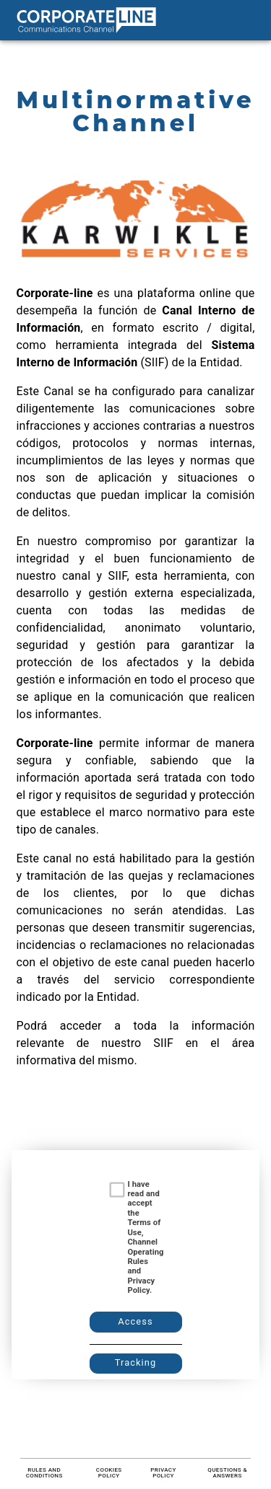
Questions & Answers (227, 1473)
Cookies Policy (109, 1473)
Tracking (136, 1362)
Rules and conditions (44, 1473)
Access (135, 1321)
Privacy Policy (163, 1473)
